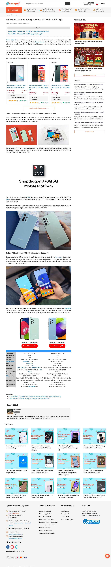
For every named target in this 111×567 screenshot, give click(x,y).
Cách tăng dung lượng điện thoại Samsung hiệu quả (88, 81)
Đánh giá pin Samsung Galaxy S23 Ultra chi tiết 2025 (42, 495)
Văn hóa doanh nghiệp (67, 517)
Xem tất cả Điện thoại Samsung (38, 108)
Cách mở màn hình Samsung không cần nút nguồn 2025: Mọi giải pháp (88, 90)
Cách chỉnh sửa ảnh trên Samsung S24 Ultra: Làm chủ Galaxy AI (89, 110)
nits (41, 370)
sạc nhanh (31, 386)
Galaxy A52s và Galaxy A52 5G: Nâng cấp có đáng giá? (25, 34)
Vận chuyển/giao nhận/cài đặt (47, 523)
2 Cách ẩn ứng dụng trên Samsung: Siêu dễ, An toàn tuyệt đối (88, 100)
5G (33, 365)
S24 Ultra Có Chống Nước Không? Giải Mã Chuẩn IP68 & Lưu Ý (16, 495)
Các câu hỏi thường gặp (45, 509)
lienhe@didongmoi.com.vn (93, 513)
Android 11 (26, 361)
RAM (7, 376)
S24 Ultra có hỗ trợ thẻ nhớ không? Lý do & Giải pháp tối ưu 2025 (94, 495)
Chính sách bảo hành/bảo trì (46, 517)
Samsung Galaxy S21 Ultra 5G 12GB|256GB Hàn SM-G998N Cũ (38, 88)
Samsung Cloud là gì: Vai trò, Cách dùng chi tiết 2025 (88, 119)
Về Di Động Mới (65, 515)
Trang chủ (10, 15)
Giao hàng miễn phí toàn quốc (47, 531)
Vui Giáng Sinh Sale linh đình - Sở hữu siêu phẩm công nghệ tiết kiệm (88, 68)
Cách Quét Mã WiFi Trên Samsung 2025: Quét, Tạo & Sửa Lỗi (42, 471)
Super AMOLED (21, 367)
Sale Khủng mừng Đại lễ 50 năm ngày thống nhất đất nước (89, 42)
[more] (107, 556)
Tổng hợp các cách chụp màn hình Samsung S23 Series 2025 (68, 495)
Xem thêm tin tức (89, 129)
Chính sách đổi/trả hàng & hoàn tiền (48, 520)
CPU (28, 197)
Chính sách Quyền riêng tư (46, 512)
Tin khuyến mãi (65, 512)
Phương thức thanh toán (45, 528)
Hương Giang (17, 409)
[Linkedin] (15, 414)
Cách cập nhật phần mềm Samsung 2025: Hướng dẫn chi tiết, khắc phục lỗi (67, 472)
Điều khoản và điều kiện (45, 515)
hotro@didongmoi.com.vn (15, 532)
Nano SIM (30, 363)
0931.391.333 (88, 3)
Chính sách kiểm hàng (44, 526)
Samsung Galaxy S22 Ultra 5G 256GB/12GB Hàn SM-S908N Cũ (60, 88)
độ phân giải (36, 367)
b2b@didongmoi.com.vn (15, 536)
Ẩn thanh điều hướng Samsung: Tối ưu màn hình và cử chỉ (93, 471)
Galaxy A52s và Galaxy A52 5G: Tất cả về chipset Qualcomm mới (28, 31)
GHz (7, 199)
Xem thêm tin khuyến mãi (89, 72)
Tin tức (15, 15)
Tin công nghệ (65, 509)
